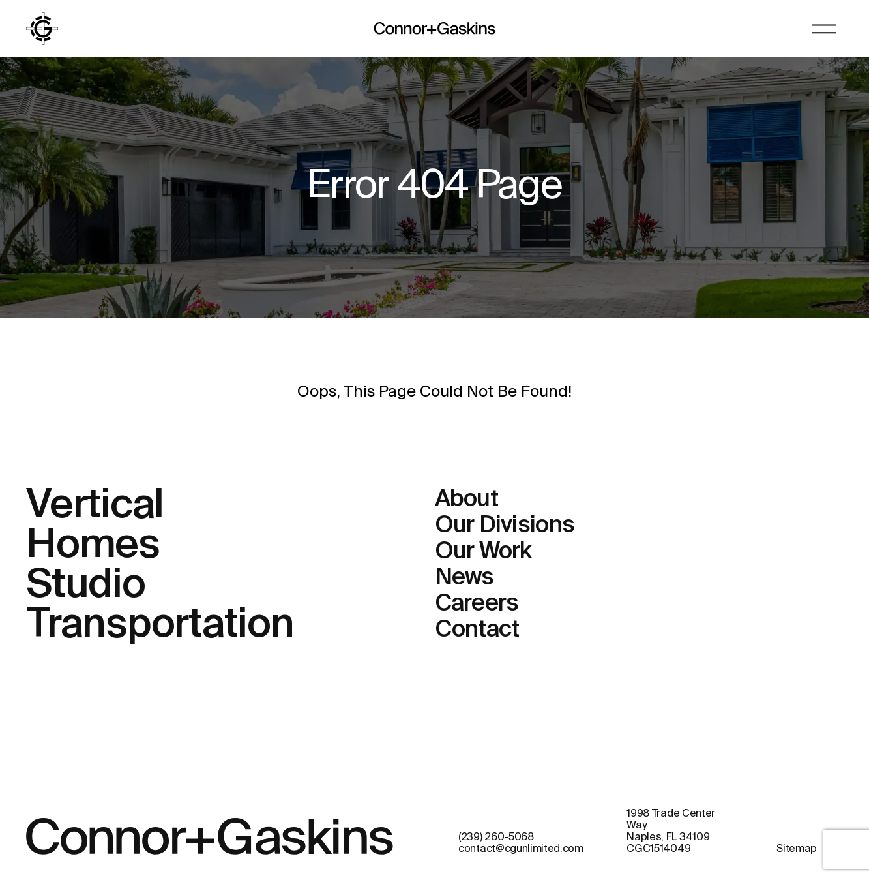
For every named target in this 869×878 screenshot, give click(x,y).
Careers (477, 604)
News (464, 578)
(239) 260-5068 (496, 837)
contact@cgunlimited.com (520, 849)
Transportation (160, 625)
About (466, 499)
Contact (477, 630)
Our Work (483, 552)
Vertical (95, 506)
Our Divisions (505, 525)
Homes (93, 546)
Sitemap (796, 849)
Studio (85, 586)
